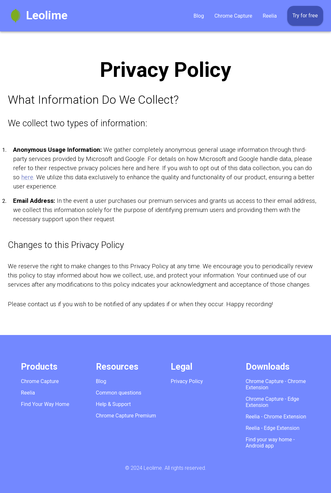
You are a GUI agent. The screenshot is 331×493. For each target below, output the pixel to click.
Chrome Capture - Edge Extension (272, 402)
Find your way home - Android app (270, 442)
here (27, 177)
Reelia (270, 16)
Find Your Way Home (45, 404)
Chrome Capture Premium (126, 416)
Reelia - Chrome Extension (276, 417)
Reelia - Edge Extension (273, 428)
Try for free (305, 16)
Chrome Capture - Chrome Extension (276, 384)
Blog (199, 16)
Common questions (119, 393)
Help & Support (113, 404)
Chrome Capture (233, 16)
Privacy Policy (187, 381)
